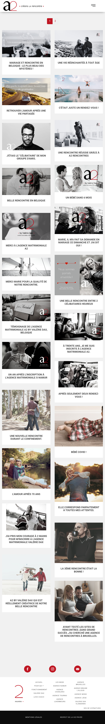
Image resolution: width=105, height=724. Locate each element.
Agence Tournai (60, 696)
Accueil (39, 682)
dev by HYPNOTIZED (92, 708)
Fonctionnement (39, 690)
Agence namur (59, 686)
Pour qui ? (39, 686)
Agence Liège (81, 698)
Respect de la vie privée (71, 717)
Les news (60, 682)
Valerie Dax (39, 693)
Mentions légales (33, 717)
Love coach (39, 697)
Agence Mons (81, 694)
